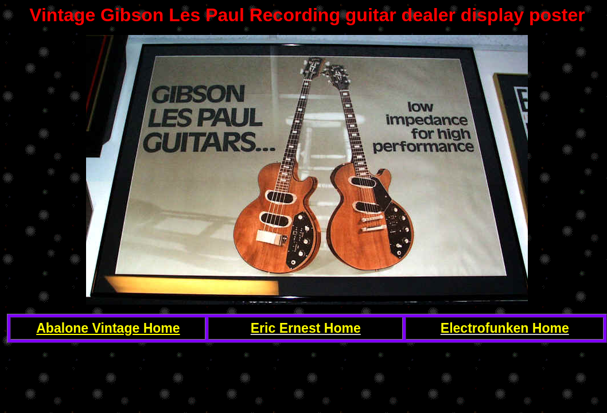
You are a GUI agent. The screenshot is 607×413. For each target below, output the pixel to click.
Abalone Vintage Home (108, 328)
